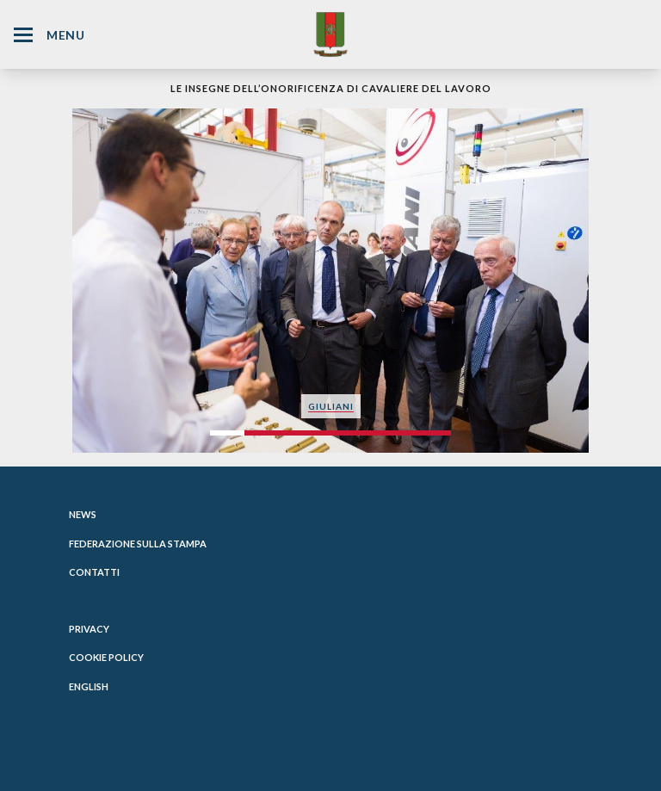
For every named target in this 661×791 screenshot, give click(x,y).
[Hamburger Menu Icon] (23, 35)
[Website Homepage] (330, 34)
